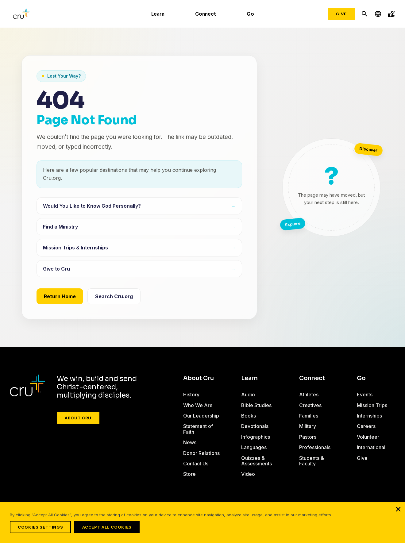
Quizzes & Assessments (256, 461)
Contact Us (195, 463)
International (371, 447)
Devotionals (254, 426)
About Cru (78, 417)
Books (248, 416)
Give (341, 13)
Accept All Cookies (109, 527)
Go (250, 14)
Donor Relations (201, 453)
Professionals (314, 447)
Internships (369, 416)
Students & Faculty (311, 461)
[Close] (398, 511)
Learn (157, 14)
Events (364, 394)
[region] (202, 524)
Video (248, 474)
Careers (366, 426)
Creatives (310, 405)
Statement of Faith (198, 429)
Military (307, 426)
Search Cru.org (114, 296)
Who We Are (198, 405)
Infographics (255, 437)
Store (189, 474)
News (189, 442)
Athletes (308, 394)
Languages (254, 447)
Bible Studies (256, 405)
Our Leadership (201, 416)
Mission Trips (372, 405)
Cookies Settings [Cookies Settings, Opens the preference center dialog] (40, 527)
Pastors (307, 437)
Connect (205, 14)
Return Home (60, 296)
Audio (248, 394)
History (191, 394)
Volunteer (368, 437)
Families (308, 416)
